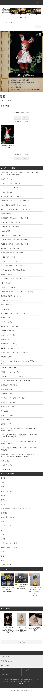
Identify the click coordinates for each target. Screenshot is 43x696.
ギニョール (20, 15)
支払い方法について (14, 679)
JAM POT (21, 17)
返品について (34, 679)
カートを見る (26, 670)
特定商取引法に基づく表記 (9, 681)
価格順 (22, 112)
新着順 (27, 112)
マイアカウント (5, 670)
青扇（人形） (10, 100)
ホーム (3, 100)
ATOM (23, 683)
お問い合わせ (4, 674)
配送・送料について (25, 679)
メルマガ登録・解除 (34, 681)
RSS (20, 683)
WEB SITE (10, 15)
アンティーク (31, 15)
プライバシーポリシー (22, 681)
